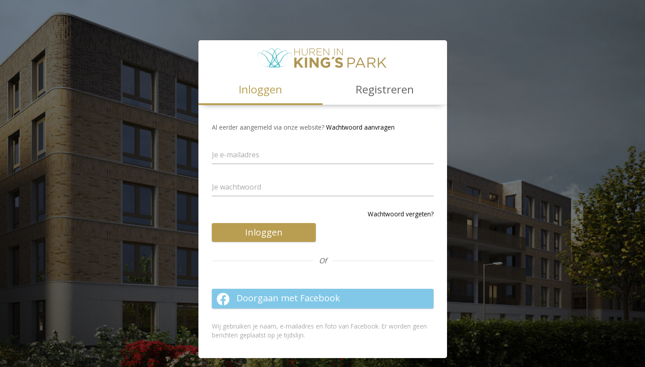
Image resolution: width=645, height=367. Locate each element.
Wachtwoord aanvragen (360, 127)
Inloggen (264, 232)
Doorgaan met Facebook (278, 298)
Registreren (385, 89)
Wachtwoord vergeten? (401, 214)
